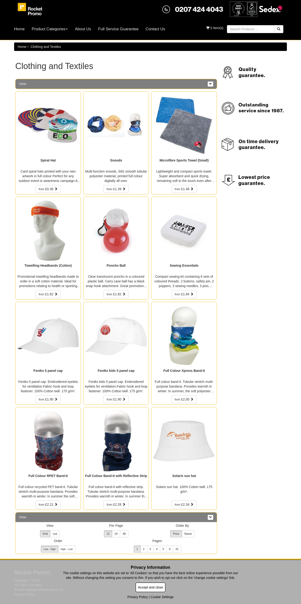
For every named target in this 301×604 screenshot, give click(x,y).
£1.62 (48, 294)
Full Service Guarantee (118, 29)
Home (19, 29)
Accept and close (150, 587)
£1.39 (116, 189)
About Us (83, 29)
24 (116, 533)
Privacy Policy (137, 597)
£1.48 (184, 189)
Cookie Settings (162, 597)
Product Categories (50, 29)
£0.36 (48, 189)
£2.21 (48, 504)
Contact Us (155, 29)
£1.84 (184, 294)
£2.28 (116, 504)
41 (176, 549)
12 (108, 533)
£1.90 (48, 399)
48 (124, 533)
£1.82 (116, 294)
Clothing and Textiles (46, 47)
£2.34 (184, 504)
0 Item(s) (214, 28)
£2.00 (184, 399)
